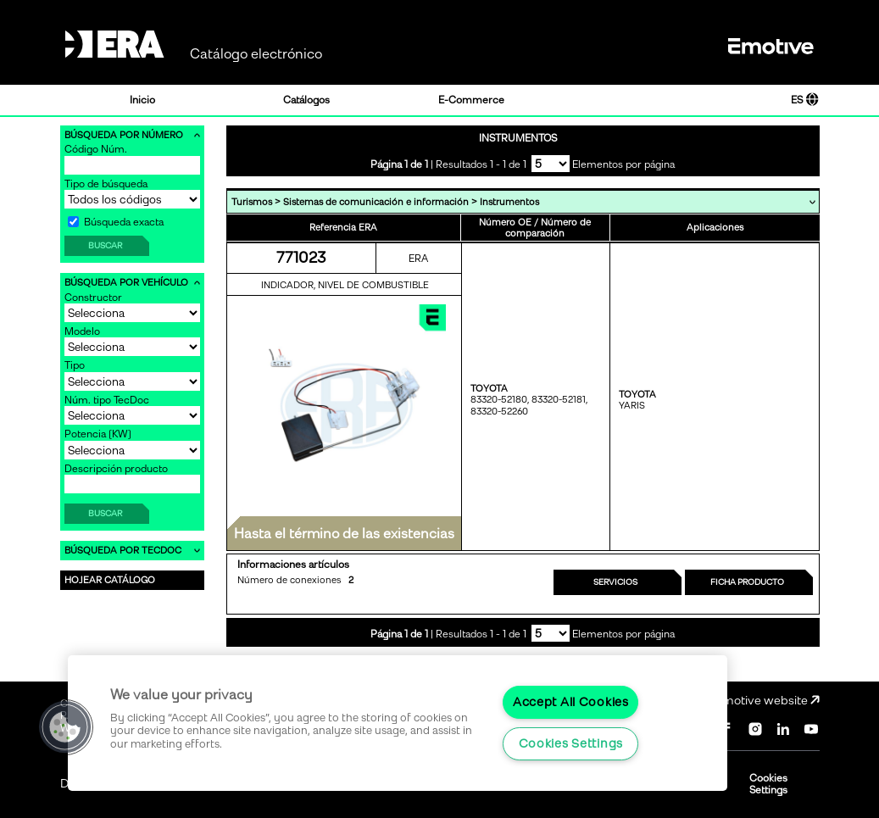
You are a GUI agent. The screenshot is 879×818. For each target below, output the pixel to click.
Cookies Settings (768, 784)
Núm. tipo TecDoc (106, 400)
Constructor (93, 297)
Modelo (82, 331)
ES (805, 100)
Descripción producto (116, 469)
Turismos (251, 202)
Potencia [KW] (97, 434)
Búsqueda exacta (116, 222)
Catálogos (306, 100)
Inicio (142, 100)
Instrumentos (509, 202)
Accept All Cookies (571, 701)
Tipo (74, 365)
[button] (65, 727)
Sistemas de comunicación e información (376, 202)
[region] (397, 723)
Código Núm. (95, 149)
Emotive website (767, 700)
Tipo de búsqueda (105, 184)
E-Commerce (471, 100)
